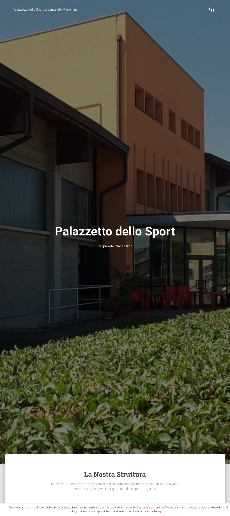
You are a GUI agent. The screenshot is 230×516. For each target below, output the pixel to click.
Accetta (137, 511)
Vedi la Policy (153, 511)
